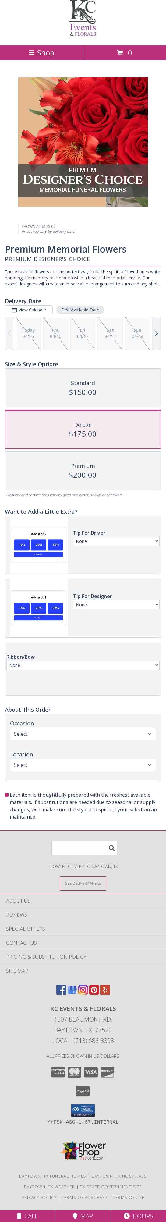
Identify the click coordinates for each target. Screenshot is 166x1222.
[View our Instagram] (83, 992)
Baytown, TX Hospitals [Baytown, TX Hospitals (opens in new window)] (119, 1176)
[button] (83, 1110)
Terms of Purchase (85, 1197)
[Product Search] (84, 848)
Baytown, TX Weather (49, 1186)
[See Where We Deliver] (83, 883)
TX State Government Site (111, 1186)
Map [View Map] (83, 1216)
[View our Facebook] (61, 992)
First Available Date (80, 310)
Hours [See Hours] (138, 1216)
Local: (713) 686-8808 (83, 1040)
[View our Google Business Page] (72, 992)
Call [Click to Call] (27, 1216)
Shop (41, 53)
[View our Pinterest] (94, 992)
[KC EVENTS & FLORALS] (83, 36)
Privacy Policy (39, 1197)
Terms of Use (129, 1197)
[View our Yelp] (105, 992)
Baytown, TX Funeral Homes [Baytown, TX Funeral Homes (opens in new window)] (53, 1176)
